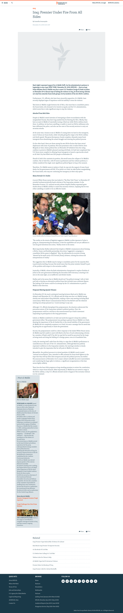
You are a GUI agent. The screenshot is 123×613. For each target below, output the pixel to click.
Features (37, 583)
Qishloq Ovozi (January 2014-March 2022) (47, 596)
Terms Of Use (13, 587)
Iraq (34, 8)
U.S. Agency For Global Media (17, 593)
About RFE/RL (13, 580)
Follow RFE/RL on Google (99, 3)
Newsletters (38, 587)
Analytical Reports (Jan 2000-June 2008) (47, 603)
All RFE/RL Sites (13, 600)
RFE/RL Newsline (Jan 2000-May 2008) (47, 600)
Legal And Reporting (15, 596)
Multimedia (38, 590)
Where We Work (14, 583)
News (37, 580)
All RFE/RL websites (113, 3)
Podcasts (37, 593)
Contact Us (12, 603)
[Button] (81, 30)
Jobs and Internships (15, 590)
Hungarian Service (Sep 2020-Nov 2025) (47, 606)
